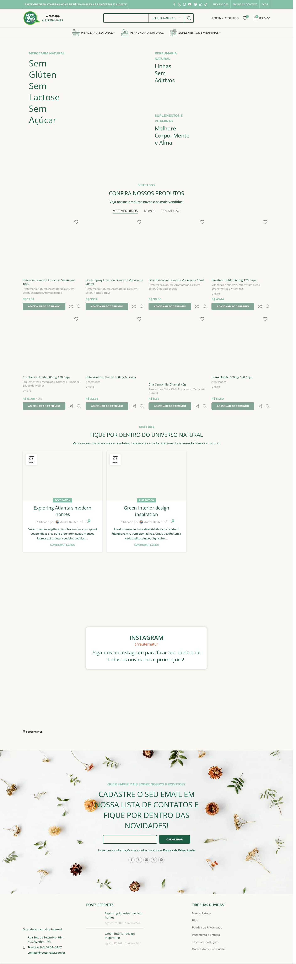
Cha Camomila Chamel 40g (167, 376)
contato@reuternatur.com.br (46, 935)
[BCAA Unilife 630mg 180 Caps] (240, 335)
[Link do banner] (83, 105)
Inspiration (146, 483)
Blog (195, 903)
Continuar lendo (62, 527)
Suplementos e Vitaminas (227, 289)
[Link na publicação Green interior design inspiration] (146, 458)
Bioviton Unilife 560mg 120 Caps (233, 280)
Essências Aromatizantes (46, 293)
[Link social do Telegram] (161, 843)
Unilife (215, 294)
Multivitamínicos (249, 285)
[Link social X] (179, 4)
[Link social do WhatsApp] (200, 4)
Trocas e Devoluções (205, 925)
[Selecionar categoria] (166, 18)
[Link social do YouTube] (190, 4)
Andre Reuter (69, 505)
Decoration (62, 483)
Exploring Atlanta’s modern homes (62, 494)
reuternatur (34, 714)
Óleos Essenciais (166, 289)
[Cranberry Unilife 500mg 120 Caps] (52, 335)
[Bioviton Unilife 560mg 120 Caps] (240, 246)
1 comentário (132, 906)
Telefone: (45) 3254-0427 (45, 930)
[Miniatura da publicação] (94, 901)
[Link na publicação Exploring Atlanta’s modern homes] (62, 458)
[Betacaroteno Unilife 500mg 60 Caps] (115, 335)
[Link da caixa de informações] (43, 18)
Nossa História (201, 896)
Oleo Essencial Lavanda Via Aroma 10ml (176, 280)
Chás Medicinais (181, 381)
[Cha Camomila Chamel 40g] (178, 339)
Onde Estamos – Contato (208, 932)
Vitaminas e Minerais (224, 285)
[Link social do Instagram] (184, 4)
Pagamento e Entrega (206, 918)
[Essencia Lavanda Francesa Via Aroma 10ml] (52, 246)
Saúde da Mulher (33, 377)
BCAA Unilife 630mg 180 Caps (232, 369)
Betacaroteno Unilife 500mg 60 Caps (111, 369)
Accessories (93, 374)
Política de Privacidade (179, 833)
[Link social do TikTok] (205, 4)
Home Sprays (101, 293)
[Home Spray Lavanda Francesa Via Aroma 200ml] (115, 246)
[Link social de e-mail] (146, 843)
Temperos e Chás (159, 381)
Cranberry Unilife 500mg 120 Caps (46, 369)
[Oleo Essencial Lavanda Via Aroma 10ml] (178, 246)
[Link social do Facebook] (174, 4)
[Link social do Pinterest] (195, 4)
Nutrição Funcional (68, 374)
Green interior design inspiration (146, 494)
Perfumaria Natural (35, 289)
